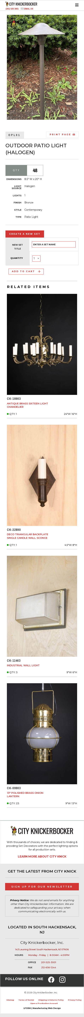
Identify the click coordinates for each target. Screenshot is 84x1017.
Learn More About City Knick (42, 856)
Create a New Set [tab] (24, 234)
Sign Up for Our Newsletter (42, 886)
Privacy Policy (75, 1000)
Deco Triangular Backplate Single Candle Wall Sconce (27, 536)
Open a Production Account (44, 1003)
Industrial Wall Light (23, 665)
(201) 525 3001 (12, 9)
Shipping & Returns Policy (51, 1000)
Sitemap (10, 1000)
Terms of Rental (26, 1000)
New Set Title (17, 247)
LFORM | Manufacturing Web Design (42, 1008)
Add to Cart (26, 271)
